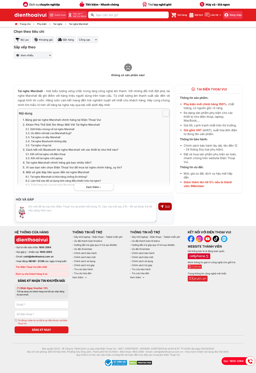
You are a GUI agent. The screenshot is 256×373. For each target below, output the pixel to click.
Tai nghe (57, 24)
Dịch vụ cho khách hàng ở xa (31, 273)
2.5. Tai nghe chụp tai (38, 145)
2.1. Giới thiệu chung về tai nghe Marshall (50, 129)
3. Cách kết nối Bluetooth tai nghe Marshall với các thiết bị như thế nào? (70, 149)
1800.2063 (46, 251)
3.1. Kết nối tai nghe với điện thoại (45, 154)
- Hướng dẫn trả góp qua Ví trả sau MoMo (94, 245)
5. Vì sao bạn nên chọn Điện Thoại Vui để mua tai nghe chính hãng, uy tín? (72, 167)
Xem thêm (79, 277)
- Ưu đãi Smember (82, 249)
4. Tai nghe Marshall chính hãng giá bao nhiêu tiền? (57, 162)
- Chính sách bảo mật (84, 257)
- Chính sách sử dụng (83, 261)
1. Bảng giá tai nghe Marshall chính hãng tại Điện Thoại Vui (62, 119)
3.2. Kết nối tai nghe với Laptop (44, 158)
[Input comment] (86, 212)
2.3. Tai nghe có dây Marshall (43, 137)
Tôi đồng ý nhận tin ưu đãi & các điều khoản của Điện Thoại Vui (43, 322)
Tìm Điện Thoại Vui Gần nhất (31, 266)
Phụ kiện (42, 24)
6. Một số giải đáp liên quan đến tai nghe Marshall (56, 172)
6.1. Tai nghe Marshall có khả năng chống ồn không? (56, 176)
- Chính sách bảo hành (84, 253)
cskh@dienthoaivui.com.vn (38, 256)
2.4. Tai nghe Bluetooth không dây (46, 141)
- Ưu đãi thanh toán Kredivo (87, 240)
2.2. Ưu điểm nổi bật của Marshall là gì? (49, 133)
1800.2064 (45, 247)
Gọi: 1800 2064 (239, 361)
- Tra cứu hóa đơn (82, 273)
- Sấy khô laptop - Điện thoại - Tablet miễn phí (97, 236)
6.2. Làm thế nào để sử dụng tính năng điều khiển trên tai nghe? (63, 180)
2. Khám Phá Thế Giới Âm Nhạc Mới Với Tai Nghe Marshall (61, 124)
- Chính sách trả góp (83, 265)
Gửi (165, 206)
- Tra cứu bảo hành (82, 269)
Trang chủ (25, 24)
